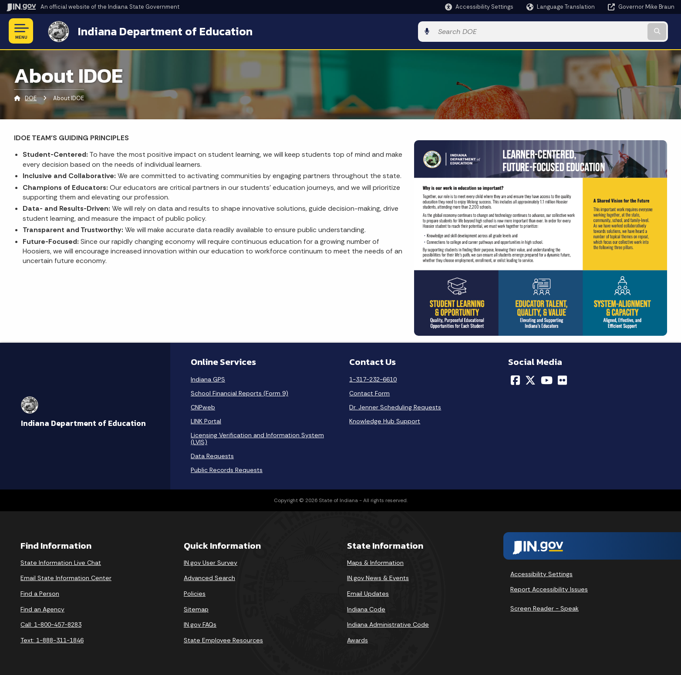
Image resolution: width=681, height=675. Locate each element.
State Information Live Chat (60, 562)
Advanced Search (209, 577)
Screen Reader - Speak (544, 607)
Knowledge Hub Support (384, 420)
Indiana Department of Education (158, 31)
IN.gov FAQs (200, 624)
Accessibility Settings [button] (541, 573)
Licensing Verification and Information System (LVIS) (257, 437)
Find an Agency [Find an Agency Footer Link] (42, 608)
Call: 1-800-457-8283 (50, 624)
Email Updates (368, 593)
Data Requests (212, 455)
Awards (357, 639)
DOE (31, 97)
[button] (479, 7)
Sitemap (196, 608)
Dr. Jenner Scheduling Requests (395, 406)
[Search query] (596, 31)
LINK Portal (206, 420)
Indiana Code (366, 608)
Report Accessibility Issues (549, 588)
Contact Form (369, 392)
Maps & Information (375, 562)
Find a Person (39, 593)
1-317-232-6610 (373, 378)
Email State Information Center (65, 577)
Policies (195, 593)
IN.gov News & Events (378, 577)
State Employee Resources (223, 639)
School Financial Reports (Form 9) (239, 392)
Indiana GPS (208, 378)
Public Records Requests (227, 469)
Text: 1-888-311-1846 (52, 639)
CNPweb (203, 406)
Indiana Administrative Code (388, 624)
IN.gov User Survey (210, 562)
